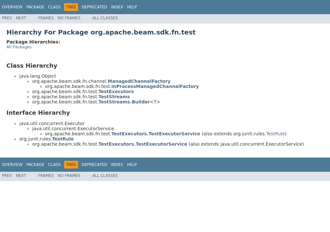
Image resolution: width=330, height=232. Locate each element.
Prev (7, 18)
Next (21, 18)
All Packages (19, 46)
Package (35, 7)
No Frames (69, 18)
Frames (46, 18)
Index (117, 7)
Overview (12, 7)
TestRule (275, 133)
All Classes (105, 18)
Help (132, 7)
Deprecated (94, 7)
